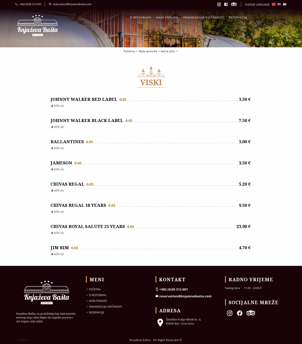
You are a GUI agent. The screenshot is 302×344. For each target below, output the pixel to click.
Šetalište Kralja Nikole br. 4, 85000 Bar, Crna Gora (178, 321)
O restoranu (141, 17)
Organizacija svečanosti (203, 17)
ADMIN (23, 340)
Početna (129, 51)
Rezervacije (238, 17)
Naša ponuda (167, 17)
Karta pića (168, 51)
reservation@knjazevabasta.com (70, 4)
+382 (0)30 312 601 (28, 4)
